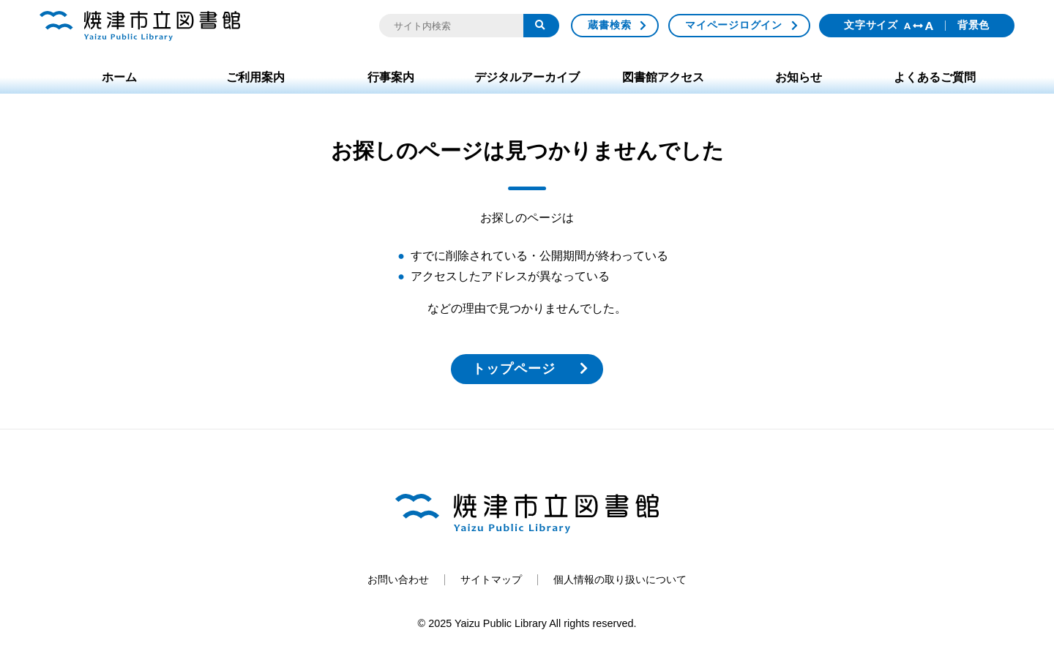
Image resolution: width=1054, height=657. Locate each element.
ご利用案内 (255, 77)
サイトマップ (491, 579)
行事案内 (390, 77)
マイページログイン (733, 25)
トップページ (513, 368)
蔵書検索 (609, 25)
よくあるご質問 (935, 77)
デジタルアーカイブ (527, 77)
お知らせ (798, 77)
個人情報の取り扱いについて (620, 579)
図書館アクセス (663, 77)
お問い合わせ (398, 579)
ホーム (119, 77)
